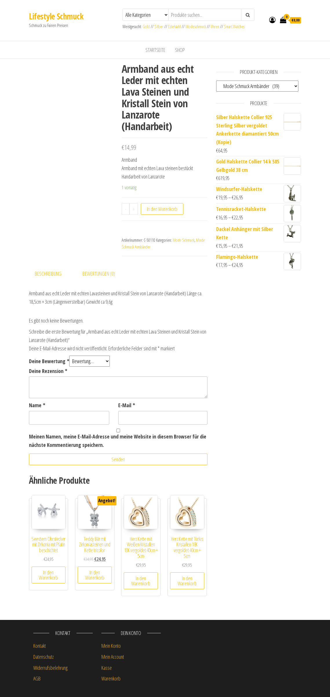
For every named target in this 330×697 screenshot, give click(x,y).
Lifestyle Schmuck (56, 16)
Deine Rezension (48, 370)
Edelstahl (174, 26)
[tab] (52, 274)
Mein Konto (111, 645)
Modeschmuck (195, 26)
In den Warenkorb (162, 208)
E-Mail (126, 405)
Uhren (215, 26)
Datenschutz (43, 656)
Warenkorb (111, 678)
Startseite (155, 49)
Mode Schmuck (183, 240)
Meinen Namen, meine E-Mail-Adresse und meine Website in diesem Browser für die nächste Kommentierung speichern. (117, 440)
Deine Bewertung (49, 361)
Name (37, 405)
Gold (147, 26)
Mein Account (112, 656)
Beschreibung (48, 273)
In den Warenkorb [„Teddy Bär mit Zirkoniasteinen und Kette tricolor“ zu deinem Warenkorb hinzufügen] (94, 575)
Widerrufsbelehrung (50, 667)
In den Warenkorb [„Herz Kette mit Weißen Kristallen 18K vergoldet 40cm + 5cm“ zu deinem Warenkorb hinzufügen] (140, 581)
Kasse (106, 667)
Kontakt (39, 645)
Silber (158, 26)
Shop (180, 49)
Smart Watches (234, 26)
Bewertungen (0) (99, 273)
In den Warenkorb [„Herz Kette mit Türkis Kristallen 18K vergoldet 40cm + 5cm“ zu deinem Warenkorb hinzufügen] (187, 581)
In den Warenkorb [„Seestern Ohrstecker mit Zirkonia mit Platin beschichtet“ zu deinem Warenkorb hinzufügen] (48, 575)
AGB (37, 678)
